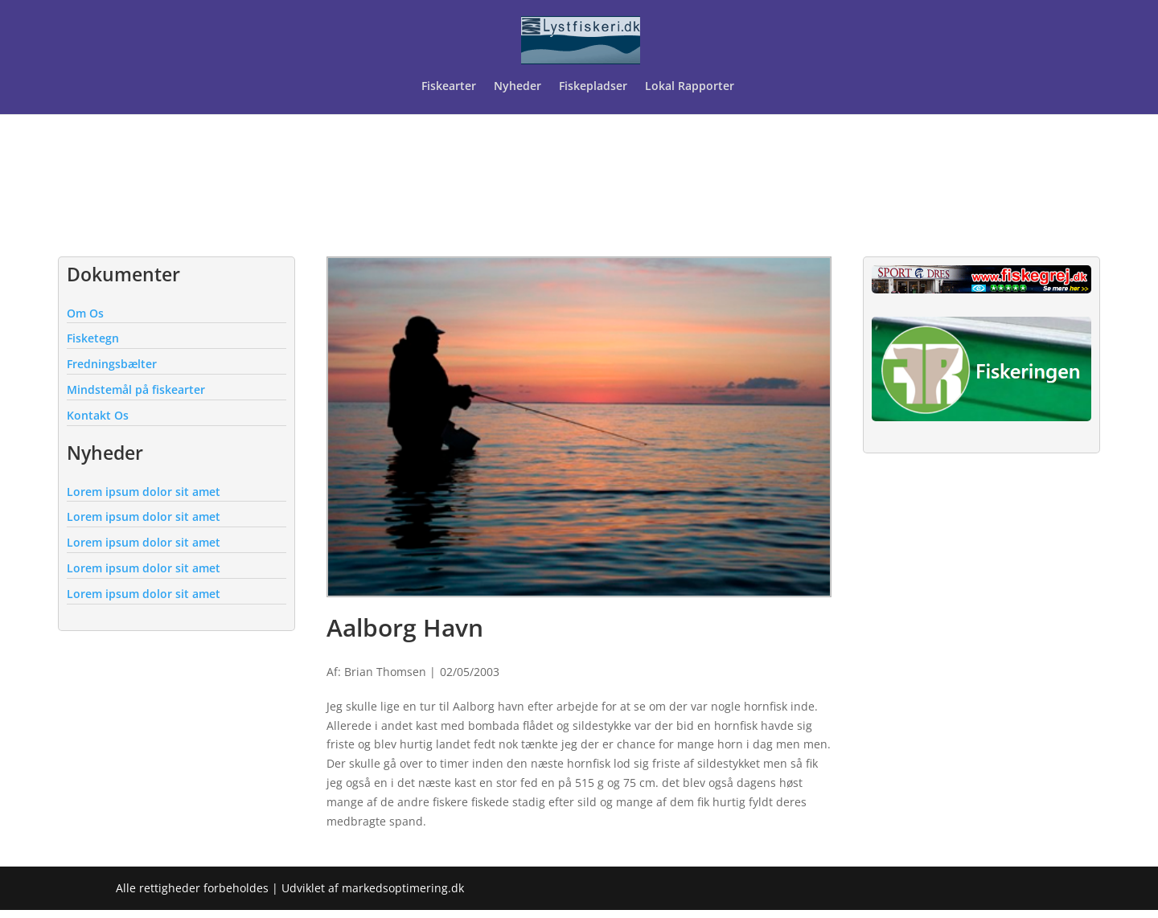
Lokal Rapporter (691, 86)
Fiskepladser (593, 86)
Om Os (85, 313)
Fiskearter (448, 86)
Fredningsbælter (112, 363)
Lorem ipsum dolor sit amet (143, 491)
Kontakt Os (98, 415)
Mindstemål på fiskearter (136, 389)
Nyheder (517, 86)
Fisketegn (93, 338)
